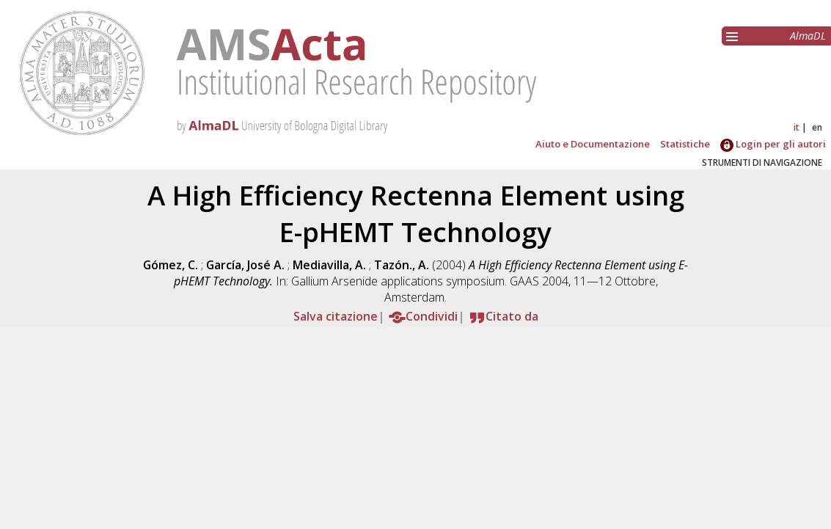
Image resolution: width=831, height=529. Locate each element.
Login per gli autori (773, 143)
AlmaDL (808, 36)
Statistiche (685, 143)
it (796, 127)
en (817, 127)
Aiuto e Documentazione (592, 143)
